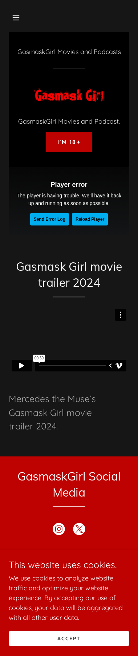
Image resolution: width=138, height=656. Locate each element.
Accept (69, 638)
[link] (69, 95)
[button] (16, 17)
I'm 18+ (69, 142)
